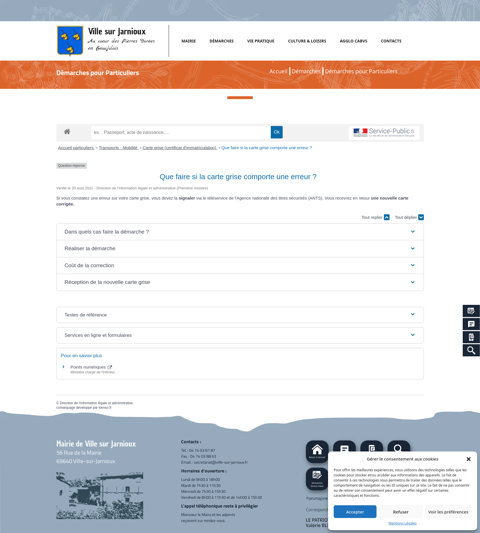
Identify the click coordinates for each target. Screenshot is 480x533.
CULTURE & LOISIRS (307, 41)
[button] (468, 459)
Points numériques (91, 367)
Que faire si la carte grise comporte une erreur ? (266, 147)
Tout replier (375, 217)
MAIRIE (188, 41)
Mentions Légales (403, 523)
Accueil (278, 71)
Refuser (401, 512)
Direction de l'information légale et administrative (96, 403)
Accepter (355, 512)
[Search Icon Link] (471, 350)
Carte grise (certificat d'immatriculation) (180, 147)
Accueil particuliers (76, 147)
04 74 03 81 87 (202, 450)
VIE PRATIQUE (260, 41)
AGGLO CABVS (353, 41)
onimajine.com (323, 498)
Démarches (306, 71)
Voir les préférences (448, 512)
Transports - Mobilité (118, 147)
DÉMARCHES (222, 41)
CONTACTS (391, 41)
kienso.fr (105, 408)
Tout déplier (409, 217)
